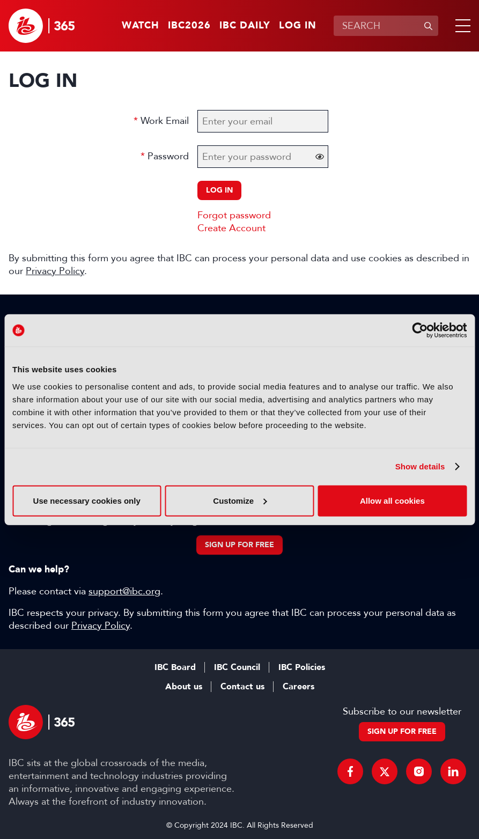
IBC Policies (301, 667)
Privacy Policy (55, 270)
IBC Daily (244, 25)
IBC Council (237, 667)
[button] (460, 25)
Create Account (231, 228)
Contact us (242, 687)
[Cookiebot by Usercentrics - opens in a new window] (420, 330)
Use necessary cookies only (87, 500)
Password (168, 156)
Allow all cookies (392, 500)
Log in (297, 25)
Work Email (165, 120)
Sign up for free (239, 545)
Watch (140, 25)
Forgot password (234, 215)
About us (183, 687)
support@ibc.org (124, 591)
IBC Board (175, 667)
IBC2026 (189, 25)
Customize (240, 500)
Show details (420, 466)
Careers (298, 687)
